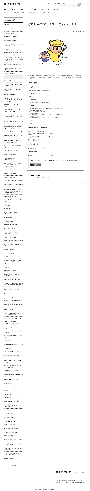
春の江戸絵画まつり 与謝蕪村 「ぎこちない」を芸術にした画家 (14, 141)
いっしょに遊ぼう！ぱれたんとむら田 (13, 131)
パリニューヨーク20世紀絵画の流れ (13, 401)
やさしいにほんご (77, 3)
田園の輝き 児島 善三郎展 (11, 428)
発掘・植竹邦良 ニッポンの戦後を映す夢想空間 (13, 85)
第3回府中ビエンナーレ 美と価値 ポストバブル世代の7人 (13, 443)
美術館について (44, 9)
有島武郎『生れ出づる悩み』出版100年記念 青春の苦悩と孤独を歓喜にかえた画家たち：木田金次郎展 (14, 191)
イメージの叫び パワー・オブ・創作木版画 (14, 327)
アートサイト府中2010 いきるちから (13, 351)
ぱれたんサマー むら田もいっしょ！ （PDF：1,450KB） (42, 155)
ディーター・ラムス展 (10, 386)
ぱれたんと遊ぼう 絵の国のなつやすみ (14, 344)
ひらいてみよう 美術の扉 (11, 154)
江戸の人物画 (8, 348)
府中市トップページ (16, 465)
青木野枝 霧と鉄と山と (10, 169)
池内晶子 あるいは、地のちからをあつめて (14, 122)
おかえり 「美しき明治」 (11, 173)
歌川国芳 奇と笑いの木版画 (11, 370)
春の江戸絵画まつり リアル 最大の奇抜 (14, 200)
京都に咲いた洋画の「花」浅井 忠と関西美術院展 (14, 449)
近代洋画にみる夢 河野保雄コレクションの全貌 (14, 305)
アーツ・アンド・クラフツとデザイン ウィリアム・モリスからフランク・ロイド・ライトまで (14, 100)
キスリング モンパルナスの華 (12, 421)
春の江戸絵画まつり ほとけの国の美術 (13, 69)
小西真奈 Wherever (9, 49)
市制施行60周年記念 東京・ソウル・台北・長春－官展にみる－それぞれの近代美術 (14, 285)
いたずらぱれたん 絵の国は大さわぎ (13, 300)
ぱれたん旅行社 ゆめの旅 (11, 36)
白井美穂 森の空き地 (10, 73)
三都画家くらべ (8, 332)
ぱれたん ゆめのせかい (10, 177)
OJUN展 (7, 293)
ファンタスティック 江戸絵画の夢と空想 (14, 245)
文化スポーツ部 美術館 (42, 177)
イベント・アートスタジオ (28, 9)
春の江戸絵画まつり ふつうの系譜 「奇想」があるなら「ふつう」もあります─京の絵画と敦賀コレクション (14, 165)
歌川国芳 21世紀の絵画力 (11, 224)
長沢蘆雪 (7, 24)
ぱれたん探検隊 (8, 383)
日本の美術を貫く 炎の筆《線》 (12, 150)
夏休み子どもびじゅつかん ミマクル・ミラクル (14, 361)
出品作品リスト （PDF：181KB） (37, 148)
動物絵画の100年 (9, 435)
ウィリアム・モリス (9, 297)
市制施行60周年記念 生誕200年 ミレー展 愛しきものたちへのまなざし (14, 275)
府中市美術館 (15, 12)
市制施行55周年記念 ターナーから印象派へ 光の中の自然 (14, 375)
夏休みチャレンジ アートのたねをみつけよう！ (14, 105)
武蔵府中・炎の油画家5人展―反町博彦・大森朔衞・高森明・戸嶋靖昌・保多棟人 (14, 262)
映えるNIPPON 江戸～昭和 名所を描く (14, 136)
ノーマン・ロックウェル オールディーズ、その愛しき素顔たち (14, 366)
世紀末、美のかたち (9, 340)
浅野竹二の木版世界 (9, 221)
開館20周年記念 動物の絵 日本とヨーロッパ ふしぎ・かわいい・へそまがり (14, 127)
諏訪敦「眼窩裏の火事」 (10, 94)
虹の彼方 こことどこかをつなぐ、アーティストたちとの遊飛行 (14, 314)
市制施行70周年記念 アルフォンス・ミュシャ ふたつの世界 (14, 53)
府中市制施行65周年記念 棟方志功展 (13, 180)
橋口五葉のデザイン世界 (10, 40)
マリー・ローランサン (10, 253)
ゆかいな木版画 (8, 410)
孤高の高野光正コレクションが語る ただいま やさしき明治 (14, 110)
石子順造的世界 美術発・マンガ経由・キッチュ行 (14, 336)
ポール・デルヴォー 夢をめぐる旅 (13, 318)
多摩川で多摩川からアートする (12, 379)
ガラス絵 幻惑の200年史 (11, 228)
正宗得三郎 (7, 208)
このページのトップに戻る (78, 182)
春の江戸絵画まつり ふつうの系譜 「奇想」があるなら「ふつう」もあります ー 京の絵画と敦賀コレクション (14, 116)
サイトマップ (50, 3)
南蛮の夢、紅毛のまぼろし (11, 413)
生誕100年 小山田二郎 (10, 270)
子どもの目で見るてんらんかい (12, 432)
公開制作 (13, 9)
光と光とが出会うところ (10, 394)
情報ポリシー (6, 465)
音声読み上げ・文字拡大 (60, 3)
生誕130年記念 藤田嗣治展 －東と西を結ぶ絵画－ (13, 232)
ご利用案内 (55, 9)
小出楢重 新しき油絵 (10, 28)
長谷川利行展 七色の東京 (11, 196)
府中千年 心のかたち (10, 417)
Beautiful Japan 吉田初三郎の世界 (13, 64)
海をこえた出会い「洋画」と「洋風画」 (14, 439)
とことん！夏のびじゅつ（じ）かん (13, 237)
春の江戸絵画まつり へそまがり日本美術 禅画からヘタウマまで (14, 185)
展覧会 (6, 9)
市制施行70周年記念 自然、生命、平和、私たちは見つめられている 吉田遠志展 (14, 59)
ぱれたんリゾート (9, 256)
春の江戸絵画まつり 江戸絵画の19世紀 (13, 289)
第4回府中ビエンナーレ (10, 397)
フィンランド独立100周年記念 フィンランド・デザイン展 (13, 213)
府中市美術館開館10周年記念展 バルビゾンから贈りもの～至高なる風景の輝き (14, 356)
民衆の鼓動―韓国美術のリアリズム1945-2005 (13, 406)
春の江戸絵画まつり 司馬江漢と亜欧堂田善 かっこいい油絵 (14, 44)
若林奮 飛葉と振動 (9, 249)
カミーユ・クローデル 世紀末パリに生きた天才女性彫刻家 (14, 454)
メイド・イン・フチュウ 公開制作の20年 (13, 146)
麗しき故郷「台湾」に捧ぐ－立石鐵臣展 (14, 240)
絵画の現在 (7, 205)
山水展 (6, 390)
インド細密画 (8, 80)
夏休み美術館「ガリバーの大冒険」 (13, 279)
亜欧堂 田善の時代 (9, 458)
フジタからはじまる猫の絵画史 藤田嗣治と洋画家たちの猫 (14, 32)
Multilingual (70, 3)
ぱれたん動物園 (8, 217)
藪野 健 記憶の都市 (10, 424)
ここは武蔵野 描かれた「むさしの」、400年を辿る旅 (13, 159)
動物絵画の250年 (9, 267)
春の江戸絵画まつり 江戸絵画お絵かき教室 (14, 90)
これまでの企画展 (30, 12)
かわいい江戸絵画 (9, 309)
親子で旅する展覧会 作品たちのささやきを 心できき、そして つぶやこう (13, 322)
